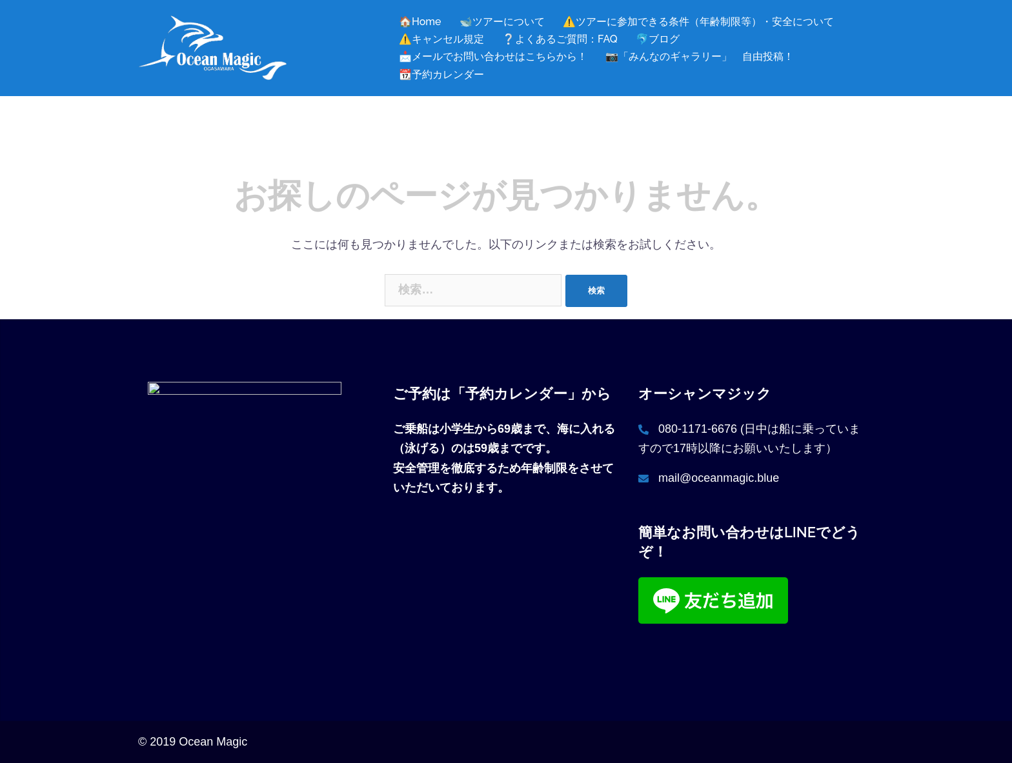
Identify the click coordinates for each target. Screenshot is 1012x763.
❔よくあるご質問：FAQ (560, 39)
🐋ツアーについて (502, 21)
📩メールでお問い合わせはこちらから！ (493, 56)
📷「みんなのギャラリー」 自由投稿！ (699, 56)
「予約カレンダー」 (516, 393)
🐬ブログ (658, 39)
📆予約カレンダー (441, 74)
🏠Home (420, 21)
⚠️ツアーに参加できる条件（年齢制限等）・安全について (698, 21)
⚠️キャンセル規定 (441, 39)
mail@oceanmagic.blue (718, 477)
